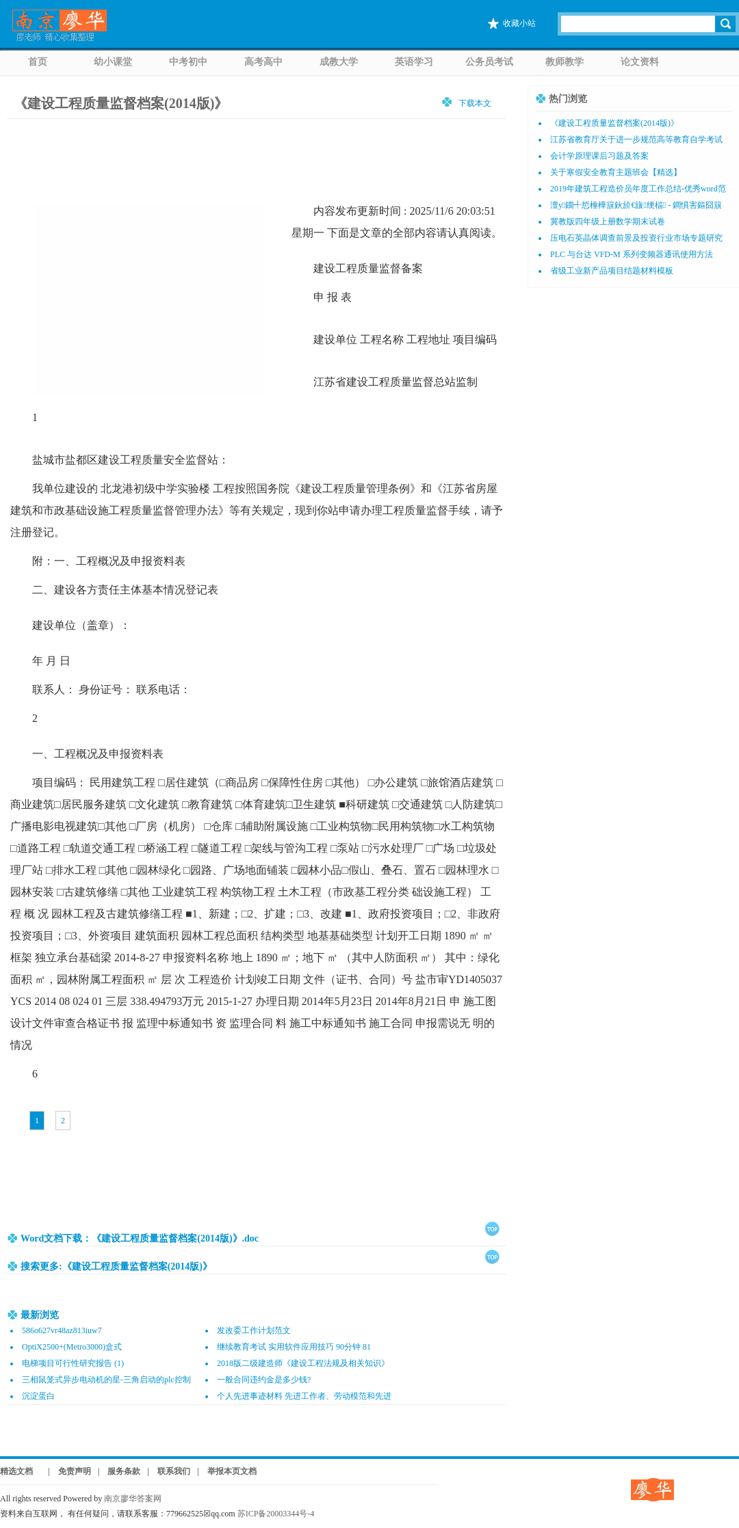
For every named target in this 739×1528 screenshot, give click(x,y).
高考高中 (263, 62)
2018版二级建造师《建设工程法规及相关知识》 (303, 1363)
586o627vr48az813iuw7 (62, 1330)
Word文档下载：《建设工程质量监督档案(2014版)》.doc (140, 1238)
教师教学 (564, 62)
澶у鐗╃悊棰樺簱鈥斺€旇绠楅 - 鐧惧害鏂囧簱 (636, 205)
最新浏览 (40, 1315)
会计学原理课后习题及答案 (599, 156)
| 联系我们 (168, 1471)
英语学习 (414, 62)
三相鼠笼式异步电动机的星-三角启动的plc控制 (106, 1379)
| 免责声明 (65, 1471)
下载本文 (474, 102)
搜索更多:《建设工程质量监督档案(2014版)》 (116, 1266)
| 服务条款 (119, 1471)
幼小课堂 (113, 62)
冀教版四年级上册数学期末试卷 (607, 221)
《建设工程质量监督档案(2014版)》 (121, 103)
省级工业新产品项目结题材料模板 (611, 271)
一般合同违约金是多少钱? (264, 1379)
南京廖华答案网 (137, 1498)
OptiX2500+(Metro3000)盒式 (72, 1347)
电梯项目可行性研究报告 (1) (73, 1363)
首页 (37, 62)
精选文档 (16, 1471)
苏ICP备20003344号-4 (276, 1513)
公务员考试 (489, 62)
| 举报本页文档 (227, 1471)
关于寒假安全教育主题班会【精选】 (616, 172)
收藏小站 (519, 23)
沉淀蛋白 (38, 1396)
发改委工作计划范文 (254, 1330)
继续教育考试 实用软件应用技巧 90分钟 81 (294, 1347)
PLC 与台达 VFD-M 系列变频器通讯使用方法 (631, 254)
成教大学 (339, 62)
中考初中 (188, 62)
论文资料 (640, 62)
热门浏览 (568, 99)
